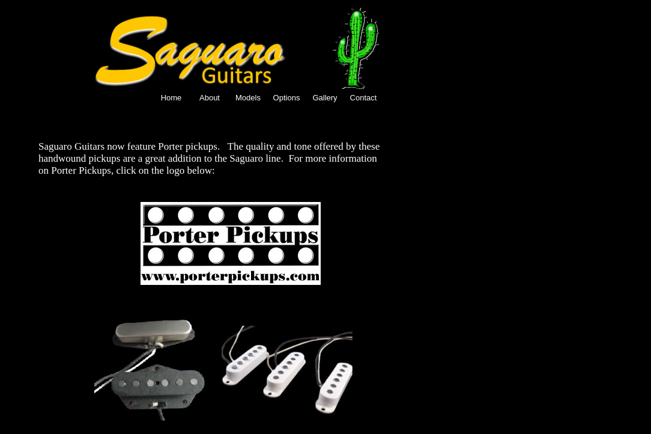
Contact (363, 97)
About (209, 97)
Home (171, 97)
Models (248, 97)
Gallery (324, 97)
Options (286, 97)
